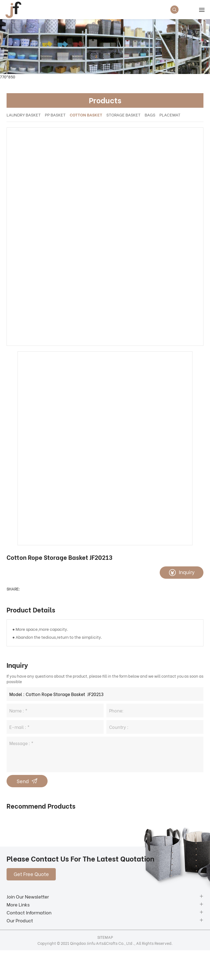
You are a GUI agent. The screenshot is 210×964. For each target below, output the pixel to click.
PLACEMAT (169, 115)
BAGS (150, 115)
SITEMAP (105, 937)
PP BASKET (55, 115)
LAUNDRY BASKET (24, 115)
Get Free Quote (31, 873)
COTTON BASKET (86, 115)
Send (23, 781)
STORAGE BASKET (123, 115)
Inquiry (187, 571)
